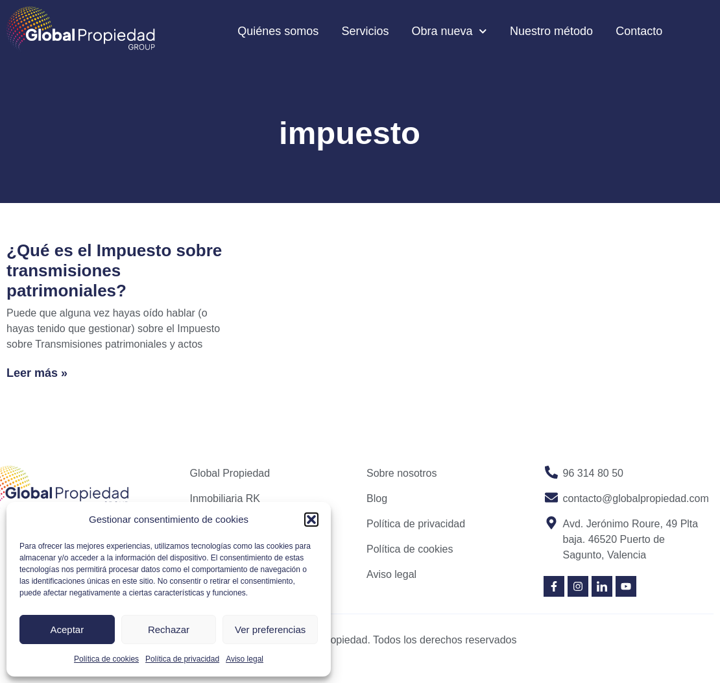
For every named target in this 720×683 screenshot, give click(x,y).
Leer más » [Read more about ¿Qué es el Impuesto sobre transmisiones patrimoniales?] (36, 372)
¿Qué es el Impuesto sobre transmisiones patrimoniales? (114, 270)
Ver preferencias (270, 629)
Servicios (365, 31)
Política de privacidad (182, 659)
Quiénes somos (277, 31)
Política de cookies (106, 659)
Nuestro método (551, 31)
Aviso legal (244, 659)
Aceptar (67, 629)
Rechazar (168, 629)
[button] (311, 519)
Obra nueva (449, 31)
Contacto (639, 31)
